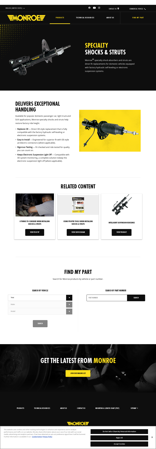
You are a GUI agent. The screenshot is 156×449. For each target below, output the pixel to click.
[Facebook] (89, 8)
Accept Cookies (119, 444)
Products (60, 18)
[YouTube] (94, 8)
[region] (78, 437)
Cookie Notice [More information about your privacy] (37, 437)
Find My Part (138, 18)
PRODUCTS (20, 408)
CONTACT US (113, 9)
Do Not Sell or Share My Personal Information (119, 431)
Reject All (119, 438)
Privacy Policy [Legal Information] (47, 437)
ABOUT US (63, 408)
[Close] (152, 437)
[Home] (26, 18)
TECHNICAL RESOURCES (42, 408)
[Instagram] (99, 8)
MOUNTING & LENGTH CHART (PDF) (107, 408)
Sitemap (134, 408)
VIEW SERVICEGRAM (78, 232)
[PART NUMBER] (107, 298)
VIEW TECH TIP (34, 232)
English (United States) (14, 8)
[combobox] (37, 298)
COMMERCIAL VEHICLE (136, 9)
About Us (110, 18)
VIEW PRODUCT (122, 232)
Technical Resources (85, 18)
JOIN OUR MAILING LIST (78, 373)
